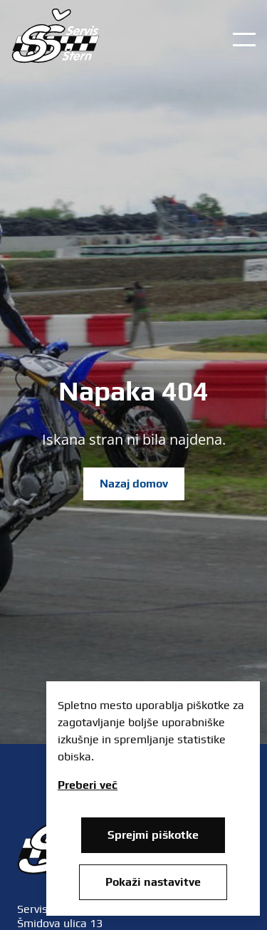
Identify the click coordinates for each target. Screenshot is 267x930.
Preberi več (87, 785)
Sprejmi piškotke (153, 835)
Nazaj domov (134, 483)
